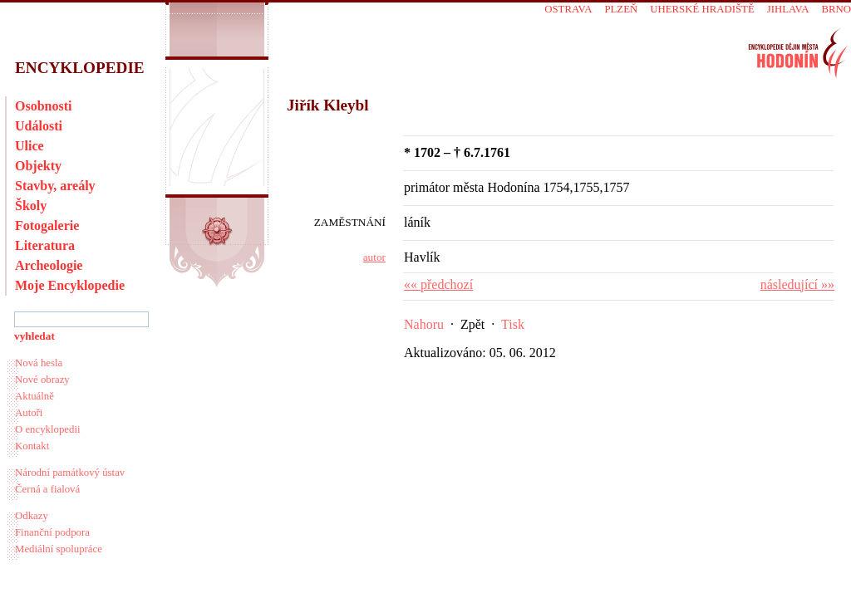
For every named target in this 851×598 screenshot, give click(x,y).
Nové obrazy (42, 379)
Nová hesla (38, 363)
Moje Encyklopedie (70, 285)
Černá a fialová (47, 489)
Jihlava (788, 9)
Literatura (45, 245)
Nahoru (424, 324)
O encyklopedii (48, 429)
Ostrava (568, 9)
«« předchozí (438, 284)
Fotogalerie (47, 225)
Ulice (29, 146)
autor (374, 257)
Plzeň (620, 9)
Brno (836, 9)
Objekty (38, 166)
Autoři (28, 413)
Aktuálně (34, 396)
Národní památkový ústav (70, 472)
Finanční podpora (52, 532)
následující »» (797, 284)
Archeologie (48, 265)
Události (38, 126)
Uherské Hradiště (702, 9)
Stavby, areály (55, 186)
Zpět (472, 324)
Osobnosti (43, 106)
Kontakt (32, 446)
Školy (31, 206)
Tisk (512, 324)
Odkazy (31, 516)
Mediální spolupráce (58, 549)
